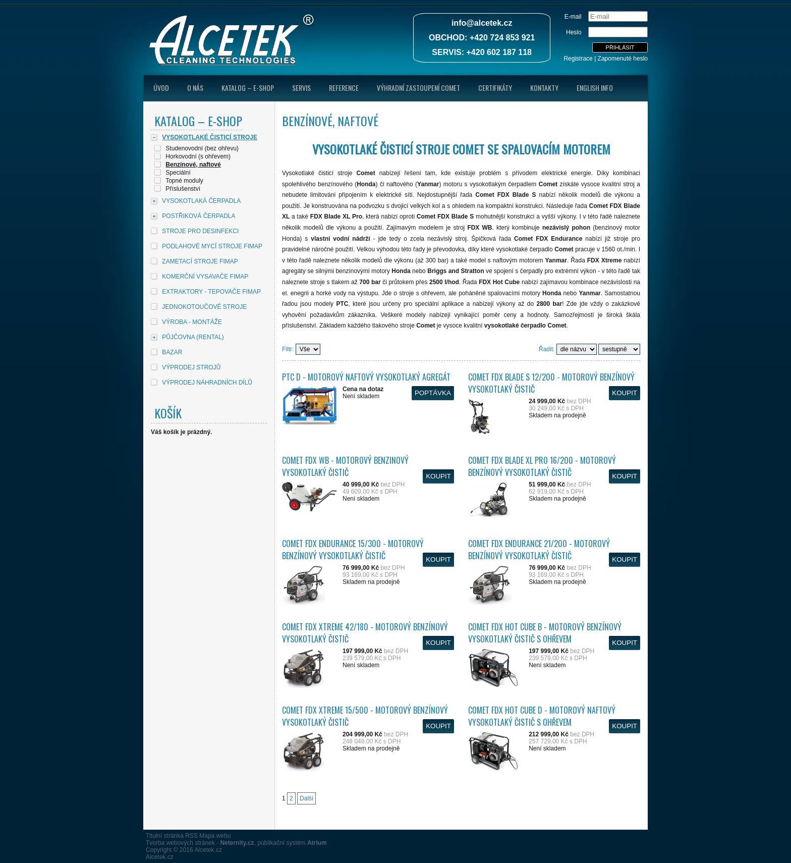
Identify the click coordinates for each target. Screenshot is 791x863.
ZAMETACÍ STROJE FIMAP (200, 261)
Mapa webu (215, 835)
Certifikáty (495, 87)
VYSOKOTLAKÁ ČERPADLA (201, 200)
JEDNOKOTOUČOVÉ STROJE (204, 306)
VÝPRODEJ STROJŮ (191, 367)
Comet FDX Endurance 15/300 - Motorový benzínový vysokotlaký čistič (353, 549)
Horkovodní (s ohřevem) (198, 156)
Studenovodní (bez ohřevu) (202, 148)
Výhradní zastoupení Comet (418, 87)
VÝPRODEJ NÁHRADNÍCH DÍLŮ (207, 382)
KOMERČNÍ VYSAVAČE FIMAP (205, 276)
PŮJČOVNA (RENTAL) (192, 337)
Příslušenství (182, 188)
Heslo (574, 32)
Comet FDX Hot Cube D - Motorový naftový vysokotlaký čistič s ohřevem (541, 716)
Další (306, 798)
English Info (595, 87)
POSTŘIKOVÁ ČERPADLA (198, 216)
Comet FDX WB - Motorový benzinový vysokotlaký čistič (345, 466)
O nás (195, 87)
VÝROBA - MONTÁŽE (192, 322)
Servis (301, 87)
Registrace (577, 58)
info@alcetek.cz (482, 23)
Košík (168, 413)
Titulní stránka (165, 835)
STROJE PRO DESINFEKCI (200, 231)
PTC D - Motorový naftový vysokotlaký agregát (366, 377)
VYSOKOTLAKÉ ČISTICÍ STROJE (209, 137)
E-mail (573, 16)
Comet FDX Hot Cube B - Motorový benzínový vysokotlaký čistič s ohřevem (545, 633)
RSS (191, 835)
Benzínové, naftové (192, 164)
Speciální (177, 172)
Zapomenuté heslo (623, 58)
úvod (161, 87)
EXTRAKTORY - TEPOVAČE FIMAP (211, 291)
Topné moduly (184, 180)
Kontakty (544, 87)
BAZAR (172, 352)
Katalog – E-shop (247, 87)
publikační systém (291, 842)
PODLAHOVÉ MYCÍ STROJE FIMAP (212, 246)
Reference (344, 87)
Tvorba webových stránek (180, 842)
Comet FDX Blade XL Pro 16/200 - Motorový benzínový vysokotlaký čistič (542, 466)
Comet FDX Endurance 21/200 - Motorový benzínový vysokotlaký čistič (539, 549)
